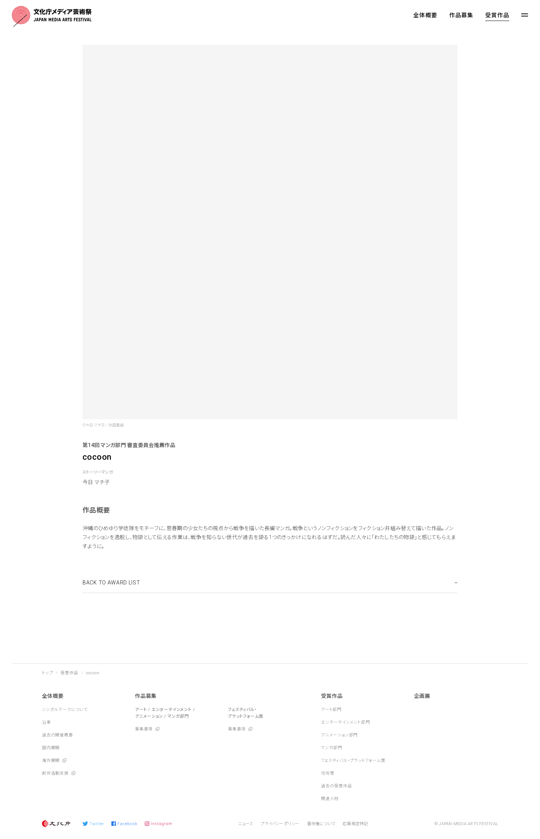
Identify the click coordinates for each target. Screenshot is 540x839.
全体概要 (425, 15)
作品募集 (461, 15)
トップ (47, 673)
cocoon (93, 673)
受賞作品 (497, 15)
